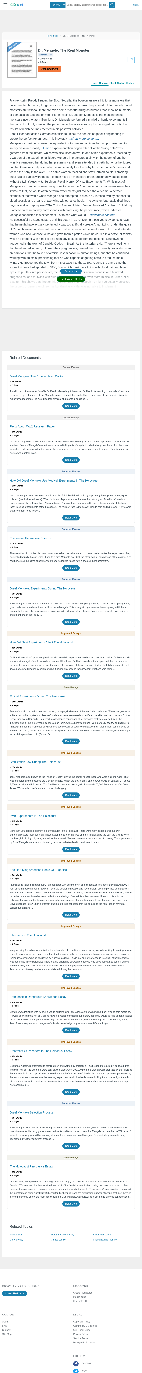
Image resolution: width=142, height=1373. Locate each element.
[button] (5, 5)
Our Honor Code (81, 1330)
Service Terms (80, 1338)
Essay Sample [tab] (100, 83)
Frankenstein (16, 1234)
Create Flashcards (14, 1293)
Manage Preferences (84, 1342)
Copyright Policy (81, 1321)
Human (46, 148)
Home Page (53, 36)
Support (6, 1330)
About (5, 1321)
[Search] (112, 5)
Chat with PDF (80, 1301)
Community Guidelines (85, 1326)
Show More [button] (71, 271)
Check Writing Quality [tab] (121, 83)
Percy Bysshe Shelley (62, 1234)
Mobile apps (79, 1297)
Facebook (85, 1363)
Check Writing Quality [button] (71, 279)
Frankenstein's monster (105, 1239)
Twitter (83, 1370)
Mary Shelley (16, 1239)
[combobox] (57, 5)
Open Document (49, 69)
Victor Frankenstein (103, 1234)
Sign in (136, 5)
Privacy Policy (80, 1334)
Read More (71, 406)
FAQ (4, 1326)
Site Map (6, 1334)
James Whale (58, 1239)
